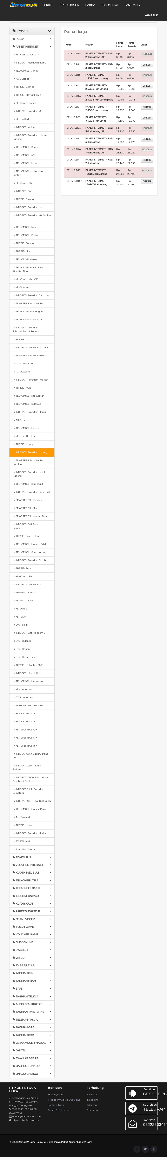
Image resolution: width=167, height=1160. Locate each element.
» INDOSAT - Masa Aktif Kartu (29, 62)
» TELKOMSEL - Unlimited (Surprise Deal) (28, 269)
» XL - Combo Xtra (23, 183)
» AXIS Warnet (21, 841)
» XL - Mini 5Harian (24, 721)
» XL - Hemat (20, 339)
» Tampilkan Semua (24, 849)
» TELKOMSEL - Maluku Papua (30, 809)
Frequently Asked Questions (64, 1100)
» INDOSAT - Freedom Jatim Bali (31, 492)
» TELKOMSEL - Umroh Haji (28, 681)
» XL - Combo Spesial (25, 103)
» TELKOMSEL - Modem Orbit (29, 544)
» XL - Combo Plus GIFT (26, 54)
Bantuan (132, 5)
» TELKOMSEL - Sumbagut (28, 484)
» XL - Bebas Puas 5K (25, 746)
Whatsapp (92, 1105)
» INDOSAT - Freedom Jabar (29, 207)
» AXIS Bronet (21, 79)
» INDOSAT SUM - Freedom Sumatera (28, 791)
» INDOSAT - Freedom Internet (30, 379)
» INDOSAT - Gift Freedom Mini (30, 347)
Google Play (142, 1093)
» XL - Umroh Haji (23, 689)
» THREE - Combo (23, 243)
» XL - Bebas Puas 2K (25, 729)
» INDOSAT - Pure (23, 191)
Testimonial (109, 5)
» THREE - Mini (22, 251)
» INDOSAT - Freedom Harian (30, 412)
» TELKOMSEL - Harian (26, 428)
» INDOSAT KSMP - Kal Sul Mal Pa (32, 801)
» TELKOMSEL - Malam (26, 259)
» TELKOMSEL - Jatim (25, 70)
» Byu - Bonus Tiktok (24, 657)
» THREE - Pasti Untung (26, 536)
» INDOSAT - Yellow (24, 127)
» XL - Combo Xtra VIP (25, 279)
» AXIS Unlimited (23, 363)
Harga (90, 5)
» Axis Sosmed (21, 817)
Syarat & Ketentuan (59, 1110)
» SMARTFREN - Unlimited (28, 303)
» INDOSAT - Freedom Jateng (30, 452)
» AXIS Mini (19, 420)
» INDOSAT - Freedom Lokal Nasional (29, 474)
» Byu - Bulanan (22, 641)
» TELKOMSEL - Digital (26, 235)
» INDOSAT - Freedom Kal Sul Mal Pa (32, 217)
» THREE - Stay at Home (27, 95)
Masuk (151, 15)
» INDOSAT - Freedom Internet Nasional (30, 137)
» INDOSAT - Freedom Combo (30, 560)
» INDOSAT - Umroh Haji (27, 673)
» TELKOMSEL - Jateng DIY (28, 319)
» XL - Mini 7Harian (24, 436)
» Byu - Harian (21, 649)
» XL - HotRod (21, 119)
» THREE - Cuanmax (25, 592)
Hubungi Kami (56, 1094)
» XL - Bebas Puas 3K (25, 737)
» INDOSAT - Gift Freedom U (29, 633)
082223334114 (142, 1123)
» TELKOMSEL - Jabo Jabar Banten (28, 173)
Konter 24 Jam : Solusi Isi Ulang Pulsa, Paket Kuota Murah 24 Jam (55, 1142)
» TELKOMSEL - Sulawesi (27, 404)
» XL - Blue (19, 616)
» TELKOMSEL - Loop (24, 163)
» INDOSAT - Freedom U (27, 111)
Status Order (69, 5)
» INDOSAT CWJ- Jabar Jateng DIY (30, 756)
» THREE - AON (22, 388)
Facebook (92, 1094)
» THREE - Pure (22, 568)
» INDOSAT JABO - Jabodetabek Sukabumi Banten (31, 779)
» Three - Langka (23, 600)
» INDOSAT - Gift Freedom (28, 584)
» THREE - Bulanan (24, 199)
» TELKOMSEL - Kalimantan (28, 396)
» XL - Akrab (20, 608)
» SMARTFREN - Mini (25, 508)
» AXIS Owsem (21, 371)
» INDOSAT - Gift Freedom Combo (28, 526)
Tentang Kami (56, 1105)
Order (48, 5)
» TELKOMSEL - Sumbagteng (29, 552)
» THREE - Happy (23, 444)
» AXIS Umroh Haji (23, 697)
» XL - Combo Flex (23, 576)
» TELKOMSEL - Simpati (26, 147)
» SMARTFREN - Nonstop (27, 500)
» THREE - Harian (23, 825)
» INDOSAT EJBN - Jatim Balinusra (27, 767)
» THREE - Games (23, 87)
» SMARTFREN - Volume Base (30, 516)
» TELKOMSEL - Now (24, 227)
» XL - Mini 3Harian (24, 713)
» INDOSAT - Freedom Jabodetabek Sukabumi (26, 329)
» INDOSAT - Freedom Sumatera (31, 295)
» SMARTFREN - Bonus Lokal (29, 355)
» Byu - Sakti (20, 625)
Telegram (92, 1110)
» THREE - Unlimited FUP (27, 665)
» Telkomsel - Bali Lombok (28, 705)
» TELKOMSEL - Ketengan (28, 311)
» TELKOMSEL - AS (23, 155)
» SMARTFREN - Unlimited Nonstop (28, 462)
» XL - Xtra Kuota (22, 287)
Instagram (92, 1100)
